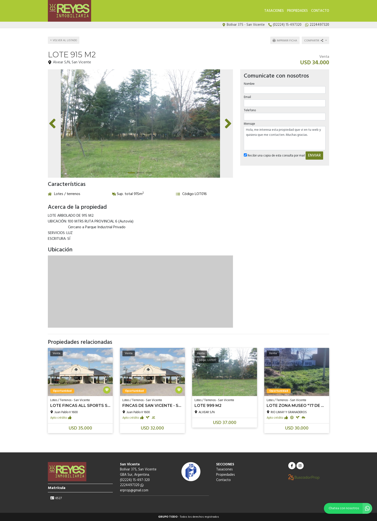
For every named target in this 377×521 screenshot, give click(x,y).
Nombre (249, 84)
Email (247, 97)
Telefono (250, 110)
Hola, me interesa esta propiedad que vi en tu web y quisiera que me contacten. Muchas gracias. (285, 138)
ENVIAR (314, 155)
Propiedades (297, 11)
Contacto (320, 11)
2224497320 (132, 485)
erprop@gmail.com (134, 490)
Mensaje (249, 124)
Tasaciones (274, 11)
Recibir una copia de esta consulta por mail (274, 155)
